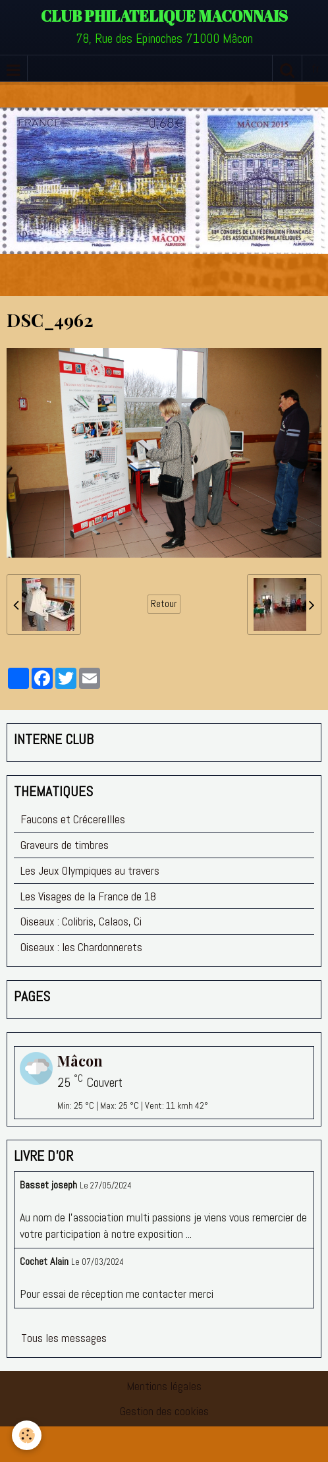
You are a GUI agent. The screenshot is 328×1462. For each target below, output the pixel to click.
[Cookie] (26, 1435)
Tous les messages (64, 1337)
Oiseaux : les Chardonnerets (81, 946)
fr (315, 68)
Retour (164, 603)
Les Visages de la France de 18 (88, 896)
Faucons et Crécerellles (72, 819)
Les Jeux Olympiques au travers (89, 870)
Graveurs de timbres (64, 844)
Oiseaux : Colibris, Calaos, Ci (81, 921)
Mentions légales (164, 1385)
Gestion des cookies (164, 1410)
